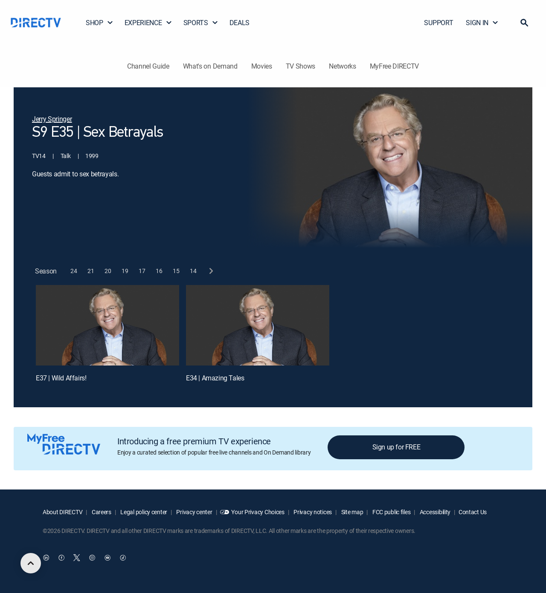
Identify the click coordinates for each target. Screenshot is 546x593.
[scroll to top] (30, 563)
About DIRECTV (62, 512)
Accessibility (434, 512)
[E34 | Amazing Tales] (257, 325)
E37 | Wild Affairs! (61, 378)
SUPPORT (438, 22)
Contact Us (473, 512)
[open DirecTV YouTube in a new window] (107, 557)
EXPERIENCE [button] (148, 22)
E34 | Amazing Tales (215, 378)
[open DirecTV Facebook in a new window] (61, 557)
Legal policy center (143, 512)
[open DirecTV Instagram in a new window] (92, 557)
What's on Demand (210, 66)
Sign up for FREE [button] (396, 447)
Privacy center (193, 512)
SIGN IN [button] (482, 22)
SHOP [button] (99, 22)
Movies (261, 66)
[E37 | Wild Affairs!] (107, 325)
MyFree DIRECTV (394, 66)
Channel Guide (148, 66)
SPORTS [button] (200, 22)
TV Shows (300, 66)
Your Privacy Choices (257, 512)
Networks (342, 66)
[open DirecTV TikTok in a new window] (122, 557)
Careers (100, 512)
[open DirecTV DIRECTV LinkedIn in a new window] (46, 557)
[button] (524, 22)
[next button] (210, 271)
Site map (351, 512)
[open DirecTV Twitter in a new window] (76, 557)
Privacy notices (312, 512)
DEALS (239, 22)
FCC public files (390, 512)
